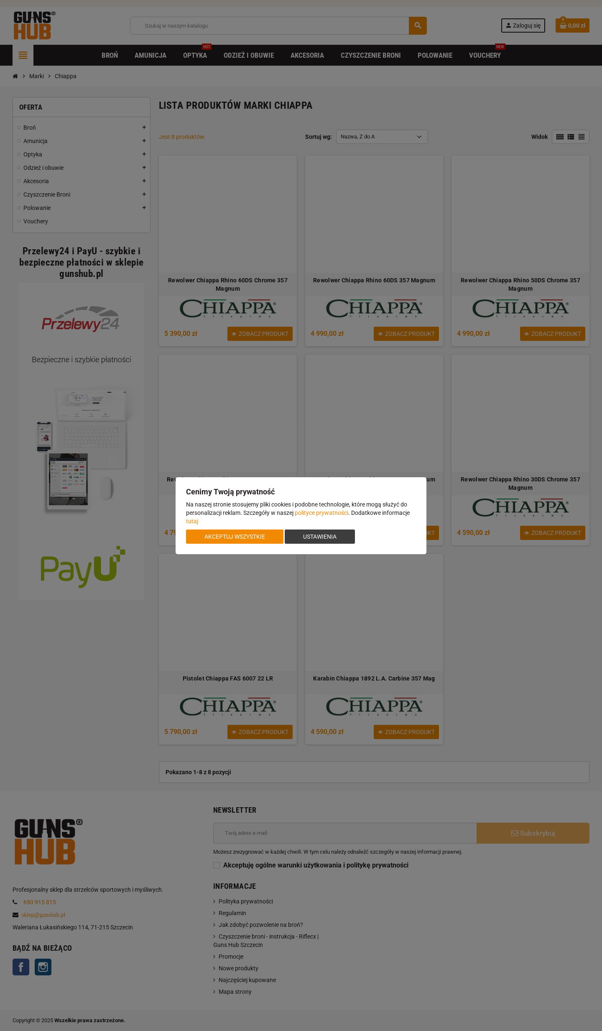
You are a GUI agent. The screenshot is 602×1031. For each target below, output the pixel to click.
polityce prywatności (321, 512)
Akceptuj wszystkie (234, 536)
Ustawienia (320, 536)
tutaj (192, 521)
